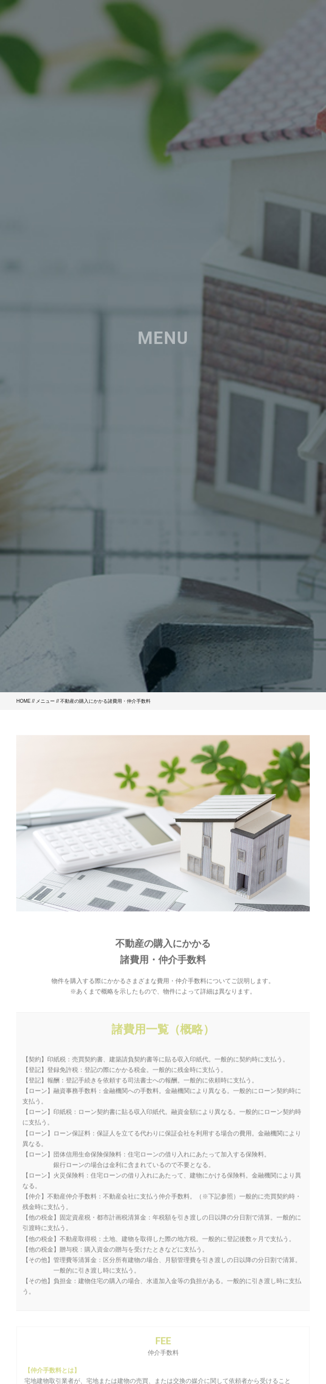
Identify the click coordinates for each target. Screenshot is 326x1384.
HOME (23, 701)
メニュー (45, 701)
